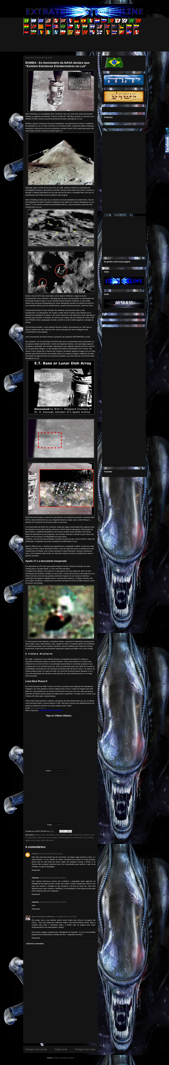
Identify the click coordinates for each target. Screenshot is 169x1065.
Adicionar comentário (35, 944)
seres (43, 840)
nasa (38, 840)
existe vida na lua (43, 838)
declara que (78, 835)
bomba (63, 835)
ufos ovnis (50, 840)
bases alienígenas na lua (50, 835)
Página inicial (61, 1049)
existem (54, 838)
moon (33, 840)
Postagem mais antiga (85, 1049)
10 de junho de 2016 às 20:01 (51, 854)
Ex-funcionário (30, 838)
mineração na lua (80, 838)
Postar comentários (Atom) (63, 1058)
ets (93, 835)
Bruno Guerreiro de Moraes (43, 917)
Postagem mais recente (36, 1049)
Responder (36, 870)
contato (70, 835)
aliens (37, 835)
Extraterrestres (64, 838)
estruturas (87, 835)
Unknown (35, 854)
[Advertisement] (71, 41)
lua (72, 838)
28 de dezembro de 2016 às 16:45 (53, 902)
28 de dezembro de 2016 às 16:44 (53, 878)
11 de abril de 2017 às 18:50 (66, 917)
